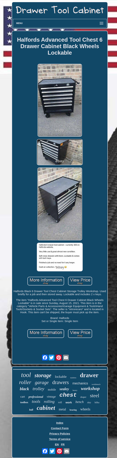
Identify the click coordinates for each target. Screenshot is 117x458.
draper (83, 397)
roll (60, 402)
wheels (85, 409)
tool (26, 374)
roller (25, 382)
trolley (38, 388)
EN (57, 444)
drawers (60, 382)
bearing (73, 410)
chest (68, 395)
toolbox (24, 402)
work (69, 402)
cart (22, 396)
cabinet (46, 407)
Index (59, 422)
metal (62, 409)
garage (42, 382)
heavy (75, 390)
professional (36, 396)
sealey (64, 389)
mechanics (80, 383)
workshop (90, 388)
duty (89, 402)
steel (94, 395)
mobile (52, 389)
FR (63, 444)
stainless (73, 378)
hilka (97, 402)
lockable (60, 376)
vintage (51, 396)
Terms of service (59, 439)
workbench (96, 384)
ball (31, 409)
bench (79, 402)
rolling (49, 401)
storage (42, 375)
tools (36, 401)
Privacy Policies (59, 433)
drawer (89, 375)
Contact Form (60, 428)
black (24, 389)
